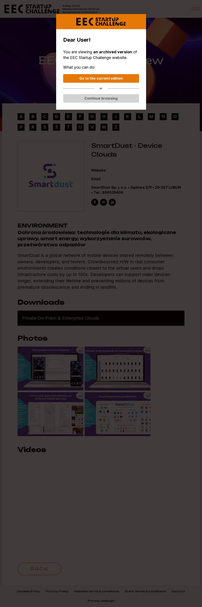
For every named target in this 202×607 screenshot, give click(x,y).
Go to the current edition (101, 78)
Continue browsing (101, 98)
